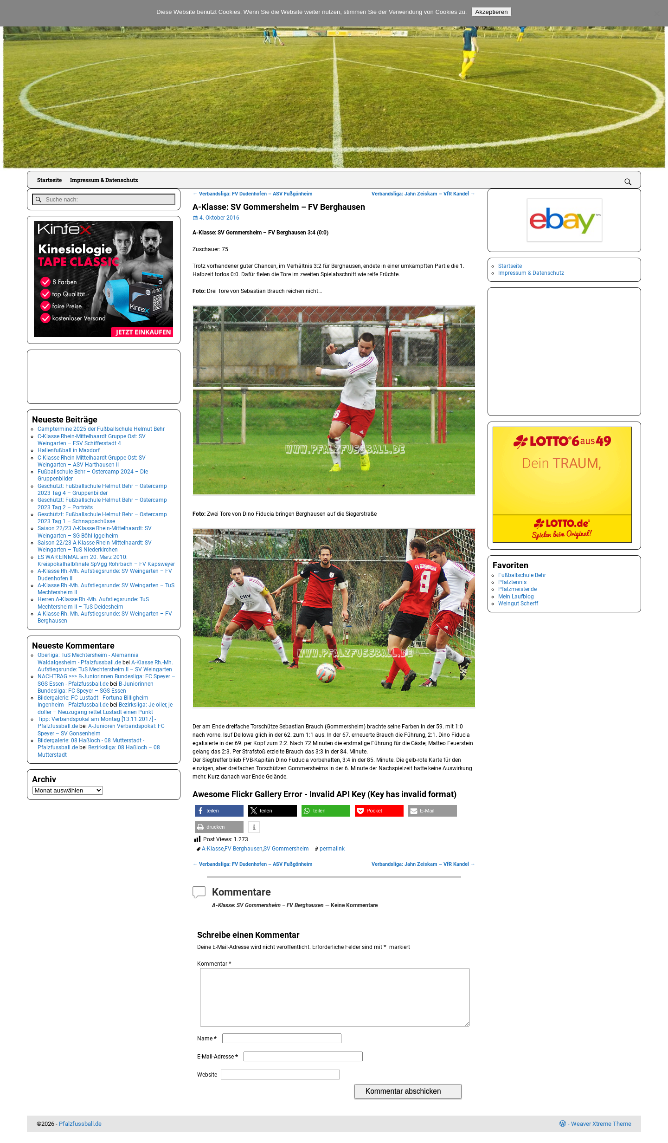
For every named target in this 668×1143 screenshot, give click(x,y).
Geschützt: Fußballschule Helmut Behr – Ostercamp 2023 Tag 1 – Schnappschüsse (102, 516)
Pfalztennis (512, 582)
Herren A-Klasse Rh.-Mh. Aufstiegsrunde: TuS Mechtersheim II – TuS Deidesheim (93, 601)
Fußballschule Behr (522, 575)
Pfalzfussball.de (80, 1134)
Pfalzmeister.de (517, 589)
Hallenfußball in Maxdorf (69, 449)
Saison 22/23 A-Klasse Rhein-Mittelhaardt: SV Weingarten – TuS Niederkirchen (95, 545)
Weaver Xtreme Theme (601, 1134)
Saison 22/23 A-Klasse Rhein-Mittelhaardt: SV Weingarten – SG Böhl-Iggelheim (95, 530)
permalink (332, 848)
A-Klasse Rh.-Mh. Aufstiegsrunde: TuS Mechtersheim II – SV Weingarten (105, 664)
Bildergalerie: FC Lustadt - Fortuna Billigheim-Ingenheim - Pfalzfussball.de (94, 700)
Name (207, 1049)
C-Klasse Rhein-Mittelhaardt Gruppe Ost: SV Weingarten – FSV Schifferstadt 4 (92, 438)
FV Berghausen (244, 848)
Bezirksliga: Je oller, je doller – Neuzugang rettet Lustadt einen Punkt (105, 707)
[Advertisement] (78, 374)
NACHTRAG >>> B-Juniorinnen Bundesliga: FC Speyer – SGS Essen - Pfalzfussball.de (106, 678)
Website (207, 1086)
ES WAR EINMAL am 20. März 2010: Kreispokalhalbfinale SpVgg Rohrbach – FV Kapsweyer (106, 558)
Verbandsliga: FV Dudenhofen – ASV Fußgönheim (253, 194)
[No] (656, 13)
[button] (219, 811)
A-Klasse (213, 848)
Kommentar (215, 964)
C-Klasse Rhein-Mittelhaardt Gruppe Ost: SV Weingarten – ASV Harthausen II (92, 459)
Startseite (49, 179)
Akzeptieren (491, 11)
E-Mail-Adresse (218, 1068)
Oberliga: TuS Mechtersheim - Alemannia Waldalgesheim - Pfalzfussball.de (88, 657)
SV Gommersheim (286, 848)
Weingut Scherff (518, 603)
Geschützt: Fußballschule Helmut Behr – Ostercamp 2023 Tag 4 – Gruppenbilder (102, 487)
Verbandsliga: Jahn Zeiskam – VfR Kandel (423, 194)
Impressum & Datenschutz (104, 179)
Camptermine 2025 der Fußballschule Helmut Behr (101, 427)
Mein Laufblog (516, 596)
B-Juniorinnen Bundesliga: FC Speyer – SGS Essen (96, 685)
